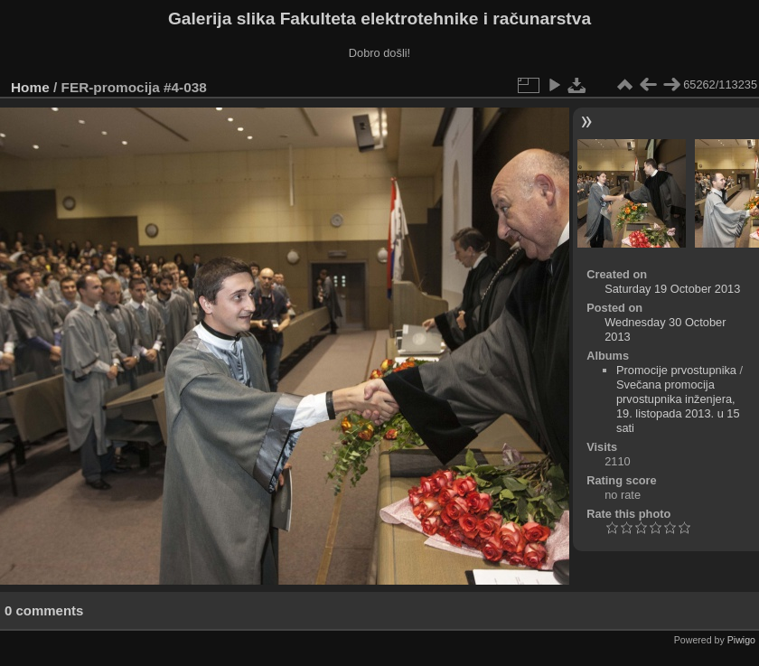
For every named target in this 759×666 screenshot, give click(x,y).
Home (30, 87)
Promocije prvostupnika (676, 370)
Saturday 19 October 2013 (672, 288)
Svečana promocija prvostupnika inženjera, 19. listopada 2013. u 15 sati (678, 406)
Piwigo (741, 639)
